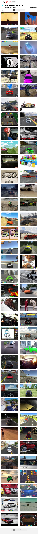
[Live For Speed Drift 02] (28, 204)
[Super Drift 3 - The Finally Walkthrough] (9, 90)
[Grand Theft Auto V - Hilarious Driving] (28, 219)
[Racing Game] (28, 247)
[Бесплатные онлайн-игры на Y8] (6, 2)
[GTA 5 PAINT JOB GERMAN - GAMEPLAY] (9, 290)
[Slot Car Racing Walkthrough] (28, 519)
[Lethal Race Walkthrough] (28, 18)
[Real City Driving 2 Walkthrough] (9, 276)
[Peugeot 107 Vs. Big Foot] (28, 404)
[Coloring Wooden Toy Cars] (28, 161)
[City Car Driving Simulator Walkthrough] (28, 433)
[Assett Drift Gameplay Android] (28, 147)
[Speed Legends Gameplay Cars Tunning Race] (28, 447)
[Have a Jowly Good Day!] (9, 304)
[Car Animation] (28, 104)
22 (23, 10)
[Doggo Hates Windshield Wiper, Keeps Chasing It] (28, 490)
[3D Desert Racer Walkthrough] (9, 390)
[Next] (26, 530)
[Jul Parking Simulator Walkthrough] (28, 476)
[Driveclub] (9, 33)
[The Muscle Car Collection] (9, 519)
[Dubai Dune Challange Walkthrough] (9, 476)
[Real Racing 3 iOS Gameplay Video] (9, 219)
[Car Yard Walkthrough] (9, 18)
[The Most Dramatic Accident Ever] (28, 190)
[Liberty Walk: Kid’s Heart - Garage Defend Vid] (9, 490)
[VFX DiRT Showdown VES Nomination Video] (28, 362)
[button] (33, 7)
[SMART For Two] (9, 176)
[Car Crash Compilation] (28, 504)
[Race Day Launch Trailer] (9, 147)
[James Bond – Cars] (9, 61)
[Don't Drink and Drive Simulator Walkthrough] (9, 161)
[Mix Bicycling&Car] (28, 61)
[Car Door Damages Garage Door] (9, 404)
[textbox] (3, 10)
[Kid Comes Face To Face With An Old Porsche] (9, 433)
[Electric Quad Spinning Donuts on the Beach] (9, 204)
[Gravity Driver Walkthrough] (28, 262)
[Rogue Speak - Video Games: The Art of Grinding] (9, 419)
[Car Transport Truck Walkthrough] (28, 419)
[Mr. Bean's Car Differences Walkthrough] (9, 233)
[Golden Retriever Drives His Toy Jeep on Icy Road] (28, 276)
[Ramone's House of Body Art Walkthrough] (9, 333)
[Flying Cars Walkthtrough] (28, 176)
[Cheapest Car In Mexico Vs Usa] (9, 133)
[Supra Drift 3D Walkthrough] (28, 333)
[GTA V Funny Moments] (28, 133)
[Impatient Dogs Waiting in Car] (28, 462)
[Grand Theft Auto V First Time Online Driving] (9, 104)
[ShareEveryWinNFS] (9, 190)
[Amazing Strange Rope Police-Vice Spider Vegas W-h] (28, 347)
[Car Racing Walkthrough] (28, 119)
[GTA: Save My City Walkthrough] (9, 76)
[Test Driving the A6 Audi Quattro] (9, 319)
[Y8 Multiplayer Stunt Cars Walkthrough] (9, 247)
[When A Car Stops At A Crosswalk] (28, 290)
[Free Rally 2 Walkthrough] (28, 376)
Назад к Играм (13, 1)
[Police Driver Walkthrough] (9, 262)
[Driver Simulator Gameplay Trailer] (9, 447)
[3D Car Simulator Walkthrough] (28, 33)
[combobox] (3, 10)
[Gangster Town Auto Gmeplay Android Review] (9, 376)
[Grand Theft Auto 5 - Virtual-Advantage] (28, 233)
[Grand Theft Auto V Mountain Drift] (9, 462)
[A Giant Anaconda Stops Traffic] (9, 347)
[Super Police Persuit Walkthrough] (28, 319)
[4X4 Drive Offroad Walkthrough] (28, 390)
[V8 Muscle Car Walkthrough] (9, 119)
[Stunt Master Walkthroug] (9, 47)
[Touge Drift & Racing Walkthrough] (9, 362)
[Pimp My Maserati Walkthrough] (9, 504)
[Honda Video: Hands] (28, 47)
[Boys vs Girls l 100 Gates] (28, 76)
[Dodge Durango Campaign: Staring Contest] (28, 304)
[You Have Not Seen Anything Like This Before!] (28, 90)
